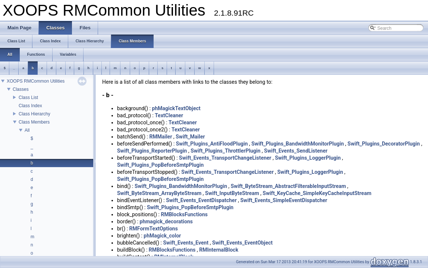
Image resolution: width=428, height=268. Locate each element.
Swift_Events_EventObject (242, 243)
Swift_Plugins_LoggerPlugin (307, 158)
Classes (21, 89)
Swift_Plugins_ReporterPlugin (152, 151)
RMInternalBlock (218, 250)
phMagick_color (162, 236)
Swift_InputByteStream (232, 193)
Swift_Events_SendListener (295, 151)
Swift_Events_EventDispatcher (201, 200)
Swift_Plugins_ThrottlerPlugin (225, 151)
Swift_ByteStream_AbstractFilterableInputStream (288, 186)
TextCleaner (169, 115)
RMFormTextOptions (153, 229)
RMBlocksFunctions (184, 214)
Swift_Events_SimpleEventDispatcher (283, 200)
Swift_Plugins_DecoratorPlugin (383, 144)
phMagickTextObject (176, 108)
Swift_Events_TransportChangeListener (225, 158)
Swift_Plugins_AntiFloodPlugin (212, 144)
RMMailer (160, 137)
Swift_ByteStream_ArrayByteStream (159, 193)
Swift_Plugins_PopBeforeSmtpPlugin (160, 165)
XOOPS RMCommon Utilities (35, 81)
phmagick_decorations (166, 221)
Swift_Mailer (190, 137)
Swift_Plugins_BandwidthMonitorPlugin (297, 144)
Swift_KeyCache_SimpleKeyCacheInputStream (317, 193)
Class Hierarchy (34, 114)
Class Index (30, 105)
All (27, 130)
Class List (28, 97)
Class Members (34, 122)
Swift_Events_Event (185, 243)
